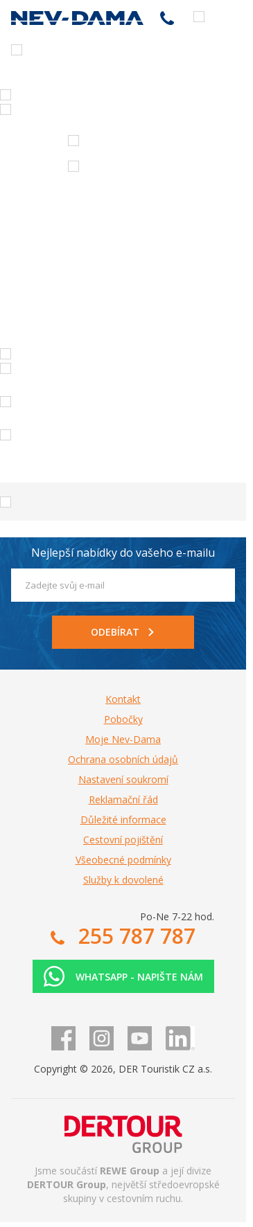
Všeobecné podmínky (123, 859)
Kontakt (123, 699)
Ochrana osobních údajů (123, 759)
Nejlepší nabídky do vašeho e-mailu (123, 552)
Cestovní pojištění (123, 839)
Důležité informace (123, 819)
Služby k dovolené (123, 879)
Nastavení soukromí (123, 779)
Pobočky (123, 719)
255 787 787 (167, 18)
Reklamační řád (123, 799)
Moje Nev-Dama (123, 739)
